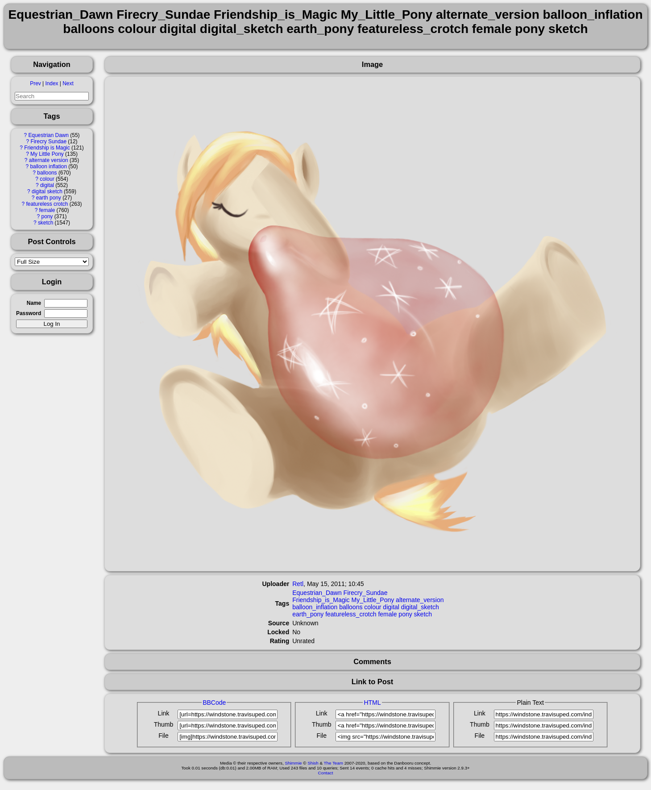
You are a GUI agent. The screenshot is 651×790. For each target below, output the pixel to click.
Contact (325, 772)
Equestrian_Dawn (317, 592)
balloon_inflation (314, 607)
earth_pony (307, 614)
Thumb (164, 724)
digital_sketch (420, 607)
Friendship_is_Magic (320, 599)
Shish (313, 763)
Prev (35, 83)
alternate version (48, 160)
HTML (372, 702)
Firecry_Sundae (366, 592)
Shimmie (293, 763)
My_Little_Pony (372, 599)
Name (34, 303)
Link (164, 713)
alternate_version (420, 599)
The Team (333, 763)
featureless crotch (47, 204)
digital (47, 185)
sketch (45, 223)
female (47, 210)
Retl (297, 583)
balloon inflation (48, 166)
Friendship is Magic (47, 148)
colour (47, 179)
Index (51, 83)
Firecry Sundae (48, 141)
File (163, 735)
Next (67, 83)
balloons (47, 173)
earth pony (48, 198)
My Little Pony (47, 154)
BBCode (214, 702)
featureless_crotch (350, 614)
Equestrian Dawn (48, 135)
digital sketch (47, 191)
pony (47, 216)
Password (28, 313)
